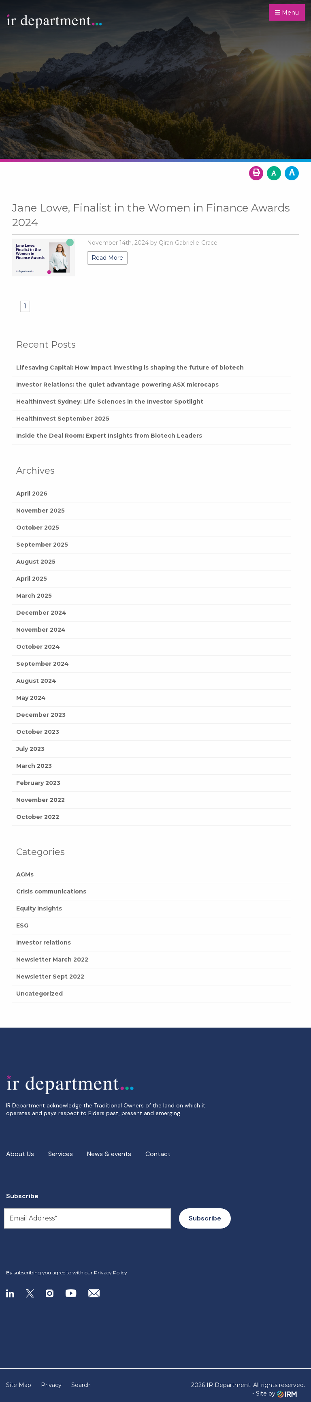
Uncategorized (39, 993)
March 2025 (34, 595)
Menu (287, 12)
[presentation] (55, 1249)
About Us (20, 1154)
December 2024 (41, 612)
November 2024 (41, 629)
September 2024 (42, 663)
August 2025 (35, 561)
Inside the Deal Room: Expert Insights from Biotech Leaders (109, 435)
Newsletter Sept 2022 (50, 976)
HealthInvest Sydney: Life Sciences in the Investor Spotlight (109, 401)
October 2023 (37, 731)
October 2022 (37, 817)
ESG (22, 925)
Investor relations (43, 942)
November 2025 (40, 510)
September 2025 (42, 544)
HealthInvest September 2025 (62, 418)
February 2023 (38, 782)
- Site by (274, 1394)
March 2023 (34, 765)
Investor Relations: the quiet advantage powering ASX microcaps (117, 384)
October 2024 (38, 646)
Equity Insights (39, 908)
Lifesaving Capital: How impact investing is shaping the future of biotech (130, 367)
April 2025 (31, 578)
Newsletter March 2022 (52, 959)
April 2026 (31, 493)
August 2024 (36, 680)
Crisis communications (51, 891)
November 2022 (40, 800)
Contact (157, 1154)
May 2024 (31, 697)
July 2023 (30, 748)
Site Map (18, 1385)
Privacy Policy (110, 1272)
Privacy (51, 1385)
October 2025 (37, 527)
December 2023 (41, 714)
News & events (109, 1154)
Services (60, 1154)
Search (81, 1385)
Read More (107, 257)
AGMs (25, 874)
